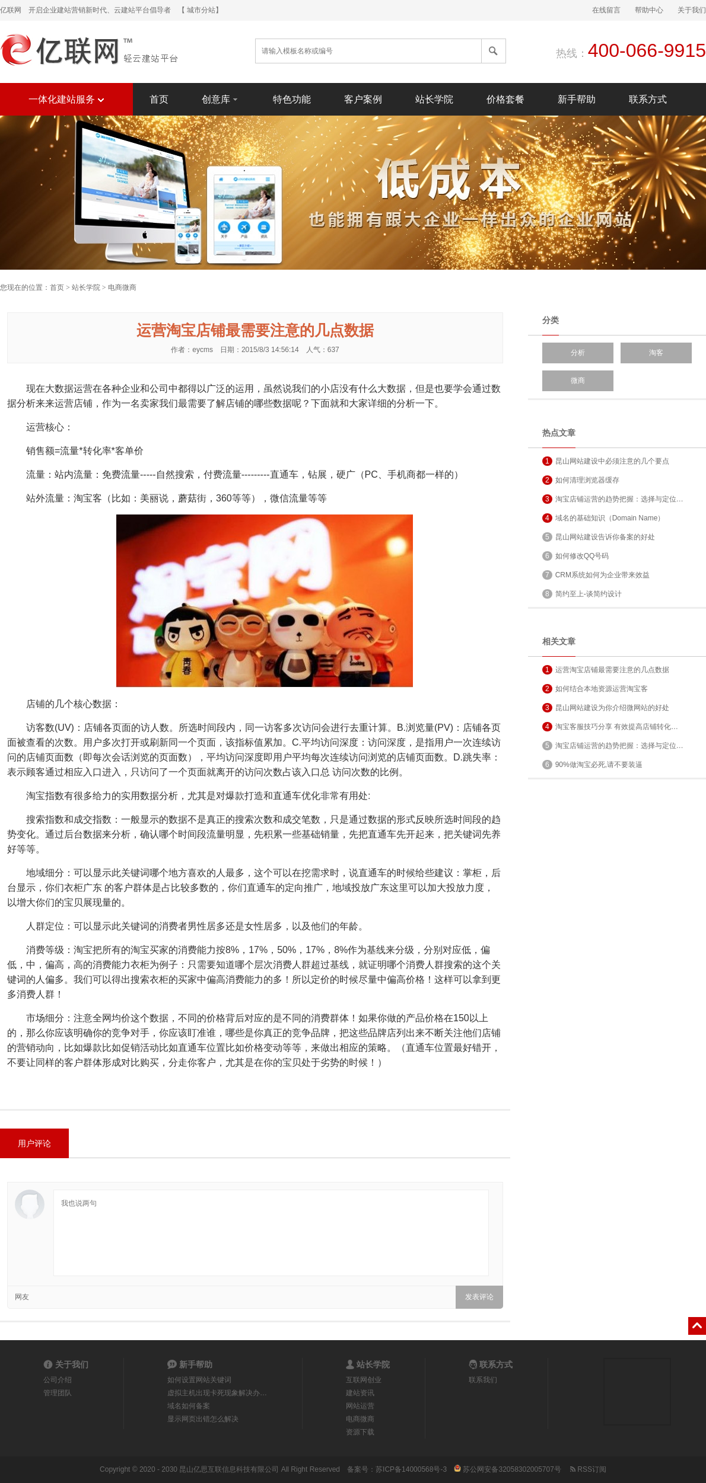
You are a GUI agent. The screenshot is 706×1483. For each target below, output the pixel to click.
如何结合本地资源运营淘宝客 (595, 688)
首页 (159, 99)
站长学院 (434, 99)
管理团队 (57, 1393)
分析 (578, 353)
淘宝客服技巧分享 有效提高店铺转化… (610, 726)
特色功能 (292, 99)
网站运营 (360, 1406)
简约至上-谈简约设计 (582, 594)
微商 (578, 380)
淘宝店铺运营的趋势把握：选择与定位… (612, 499)
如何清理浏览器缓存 (580, 480)
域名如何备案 (188, 1406)
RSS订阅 (587, 1469)
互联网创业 (363, 1380)
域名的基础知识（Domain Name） (603, 518)
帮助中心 (649, 10)
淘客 (656, 353)
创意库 (221, 98)
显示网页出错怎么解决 (202, 1419)
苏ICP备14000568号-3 (411, 1469)
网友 (22, 1297)
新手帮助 (577, 99)
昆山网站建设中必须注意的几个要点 (605, 461)
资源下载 (360, 1432)
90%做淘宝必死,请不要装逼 (592, 764)
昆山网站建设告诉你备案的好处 (598, 537)
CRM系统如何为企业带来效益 (596, 575)
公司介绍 (57, 1380)
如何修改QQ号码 (575, 556)
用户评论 (34, 1143)
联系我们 (483, 1380)
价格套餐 (505, 99)
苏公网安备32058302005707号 (507, 1469)
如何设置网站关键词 (199, 1380)
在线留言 (606, 10)
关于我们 (692, 10)
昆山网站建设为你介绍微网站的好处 (605, 707)
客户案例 (363, 99)
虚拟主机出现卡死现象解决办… (217, 1393)
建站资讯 (360, 1393)
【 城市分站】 (200, 10)
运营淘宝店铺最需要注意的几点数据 (605, 670)
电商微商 (122, 287)
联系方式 (648, 99)
